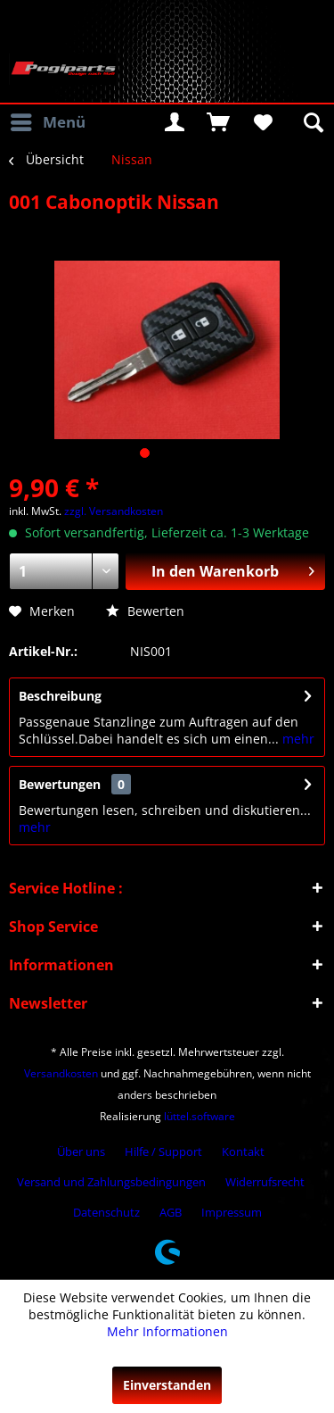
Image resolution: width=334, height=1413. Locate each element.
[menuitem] (47, 122)
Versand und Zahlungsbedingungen (111, 1182)
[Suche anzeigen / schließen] (312, 122)
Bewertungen (60, 784)
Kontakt (243, 1151)
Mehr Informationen (167, 1331)
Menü (48, 120)
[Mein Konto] (174, 122)
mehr (296, 738)
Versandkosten (61, 1073)
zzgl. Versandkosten (113, 511)
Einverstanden (167, 1384)
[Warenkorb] (218, 122)
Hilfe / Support (163, 1151)
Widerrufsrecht (265, 1182)
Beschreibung (60, 695)
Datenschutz (106, 1212)
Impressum (231, 1212)
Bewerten (145, 611)
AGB (170, 1212)
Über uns (81, 1151)
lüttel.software (199, 1116)
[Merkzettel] (262, 122)
